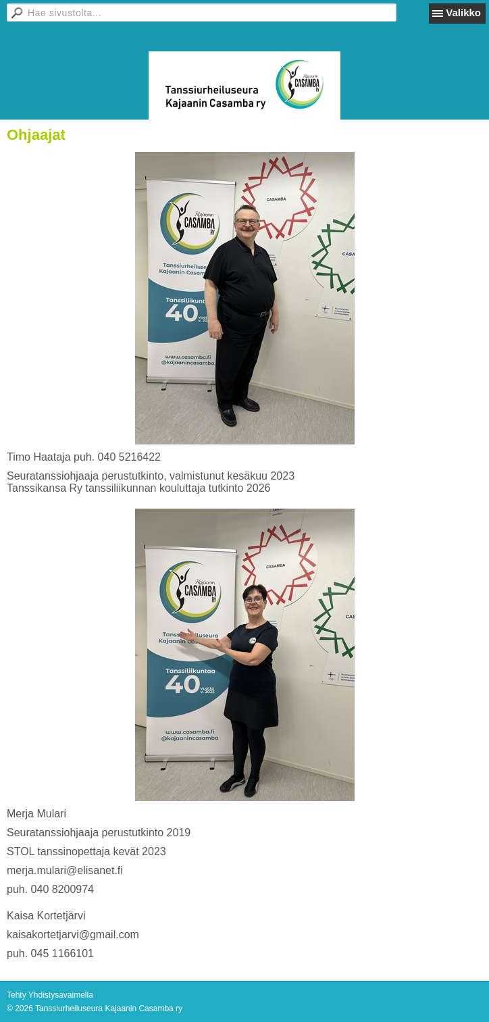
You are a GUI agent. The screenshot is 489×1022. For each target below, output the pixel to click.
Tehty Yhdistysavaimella (50, 995)
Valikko (463, 12)
